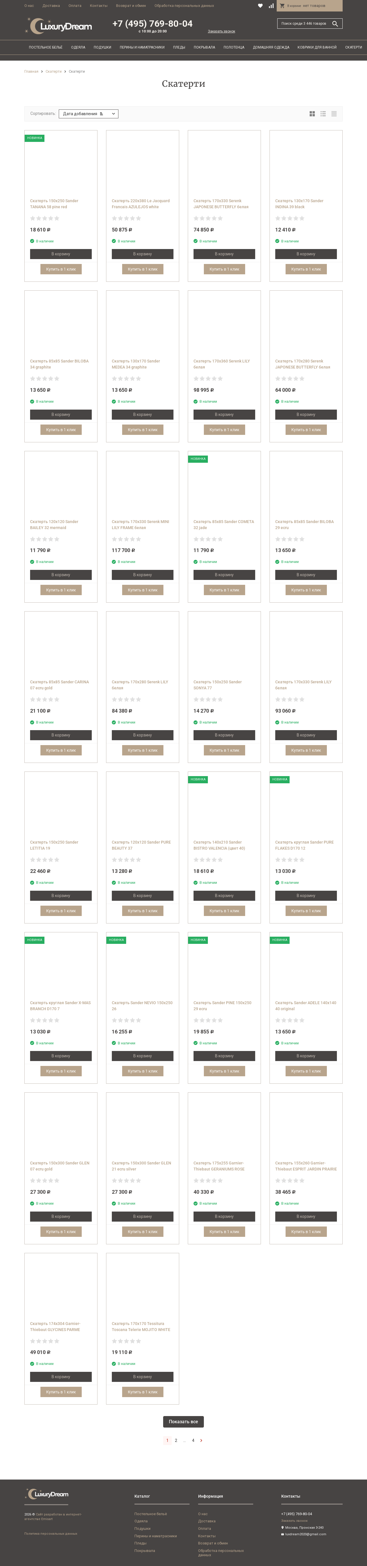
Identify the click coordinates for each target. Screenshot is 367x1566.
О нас (29, 5)
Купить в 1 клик (61, 269)
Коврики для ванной (317, 47)
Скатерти (353, 47)
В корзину (61, 254)
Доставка (51, 5)
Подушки (102, 47)
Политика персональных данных (50, 1534)
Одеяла (78, 47)
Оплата (75, 5)
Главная (31, 71)
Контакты (99, 5)
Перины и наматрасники (142, 47)
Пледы (179, 47)
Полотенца (234, 47)
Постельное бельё (46, 47)
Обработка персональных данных (184, 5)
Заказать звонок (221, 31)
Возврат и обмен (131, 5)
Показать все (183, 1421)
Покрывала (204, 47)
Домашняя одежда (271, 47)
